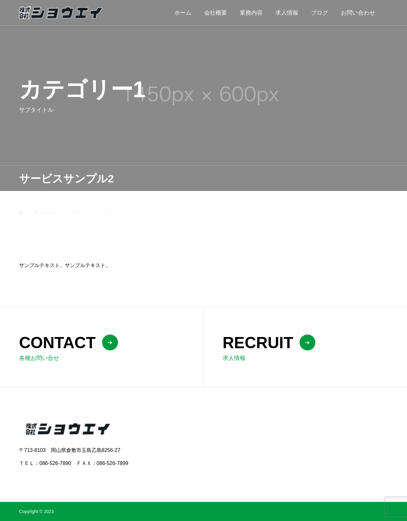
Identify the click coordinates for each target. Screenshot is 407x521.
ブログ (319, 13)
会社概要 (215, 13)
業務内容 (251, 13)
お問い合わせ (358, 13)
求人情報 (286, 13)
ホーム (182, 13)
